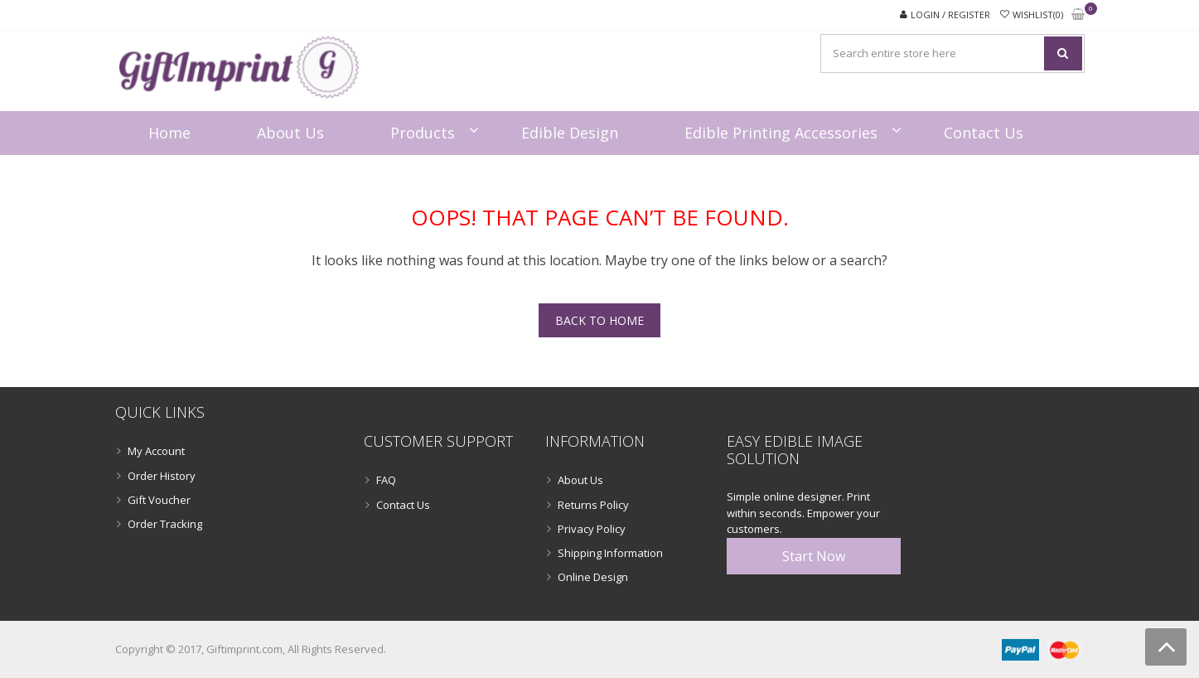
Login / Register (950, 14)
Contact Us (983, 133)
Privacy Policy (592, 528)
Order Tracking (165, 523)
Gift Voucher (159, 499)
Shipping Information (610, 552)
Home (169, 133)
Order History (162, 475)
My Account (156, 450)
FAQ (386, 479)
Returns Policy (593, 504)
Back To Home (599, 320)
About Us (290, 133)
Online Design (593, 576)
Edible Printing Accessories (780, 133)
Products (422, 133)
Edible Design (569, 133)
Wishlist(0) (1038, 14)
